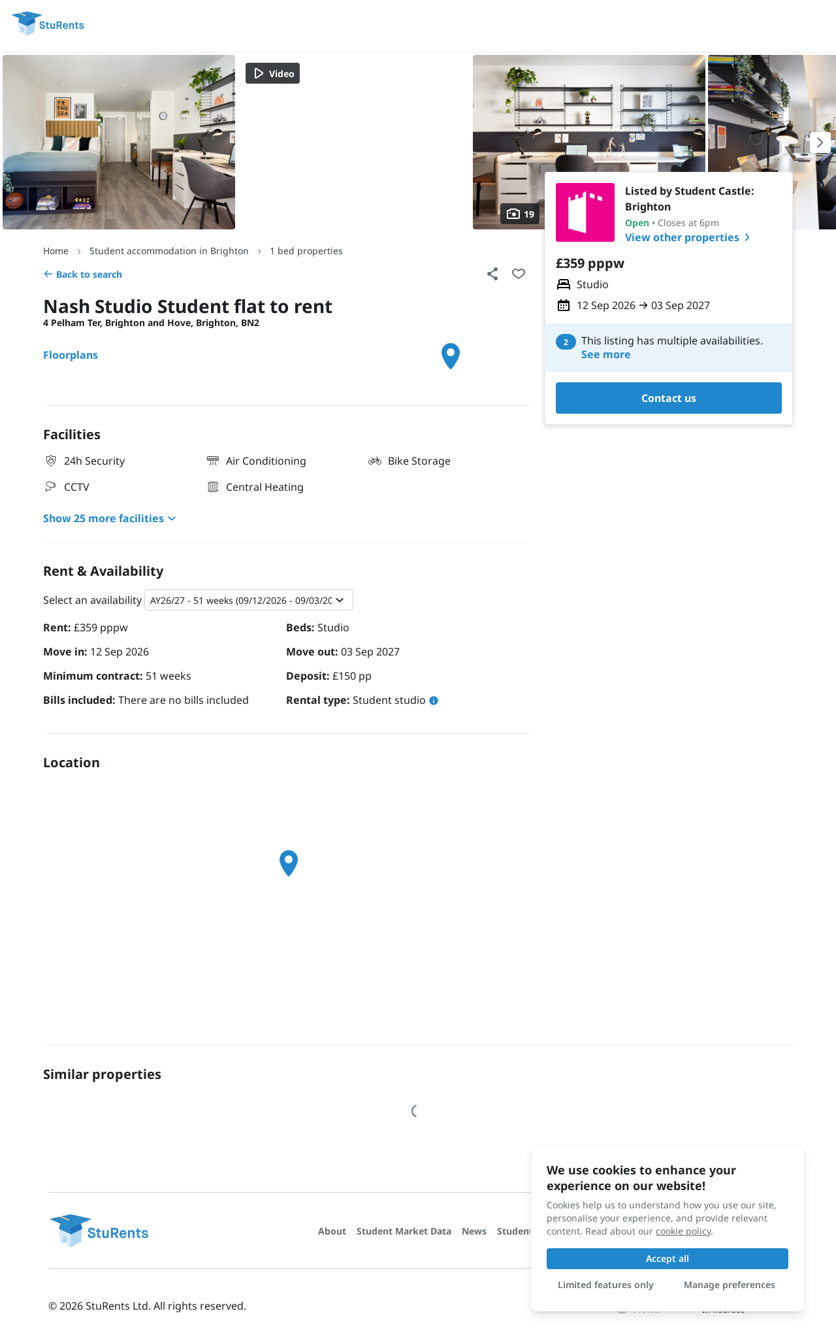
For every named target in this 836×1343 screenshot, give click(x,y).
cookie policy (683, 1231)
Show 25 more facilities (111, 518)
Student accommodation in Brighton (169, 250)
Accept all (667, 1258)
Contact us (668, 398)
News (474, 1231)
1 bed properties (306, 250)
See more (606, 354)
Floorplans (70, 355)
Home (56, 250)
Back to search (82, 274)
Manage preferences (729, 1284)
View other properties (690, 237)
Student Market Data (404, 1231)
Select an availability (92, 600)
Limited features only (606, 1284)
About (332, 1231)
